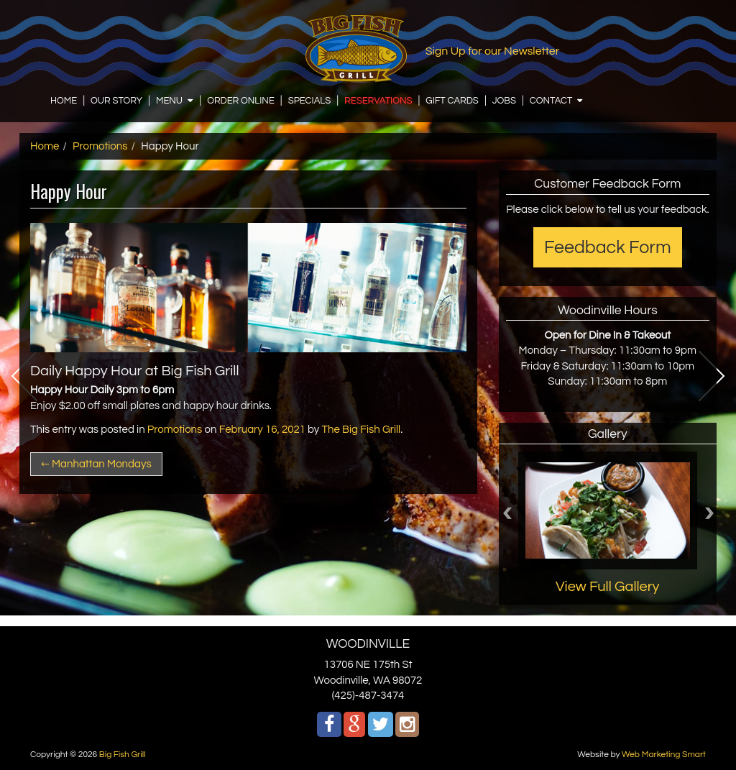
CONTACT (551, 101)
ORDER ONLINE (241, 101)
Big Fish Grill (122, 754)
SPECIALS (309, 101)
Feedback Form (607, 247)
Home (44, 146)
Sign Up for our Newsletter (493, 51)
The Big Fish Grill (361, 429)
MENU (169, 101)
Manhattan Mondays (96, 464)
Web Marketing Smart (664, 754)
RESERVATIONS (378, 101)
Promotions (100, 146)
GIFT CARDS (452, 101)
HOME (63, 101)
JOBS (504, 101)
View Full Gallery (608, 586)
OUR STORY (116, 101)
